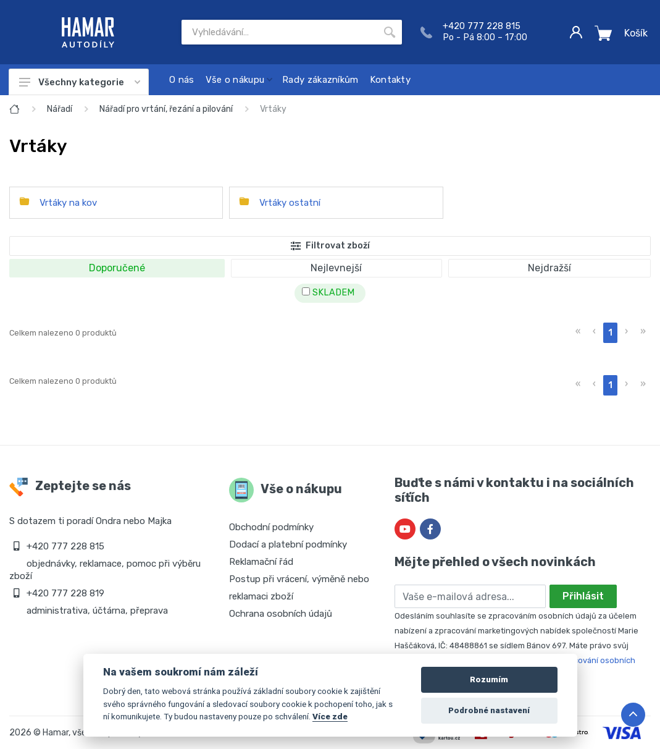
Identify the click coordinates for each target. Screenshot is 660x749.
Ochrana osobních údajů (280, 613)
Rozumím (489, 679)
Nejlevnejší (336, 268)
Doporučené (117, 268)
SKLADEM (328, 292)
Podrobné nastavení (489, 710)
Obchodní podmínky (271, 527)
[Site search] (279, 32)
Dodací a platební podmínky (288, 544)
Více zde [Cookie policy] (330, 716)
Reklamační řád (261, 561)
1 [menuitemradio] (610, 333)
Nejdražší (549, 268)
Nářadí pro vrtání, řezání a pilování (166, 109)
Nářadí (59, 109)
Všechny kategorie (79, 82)
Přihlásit (583, 596)
